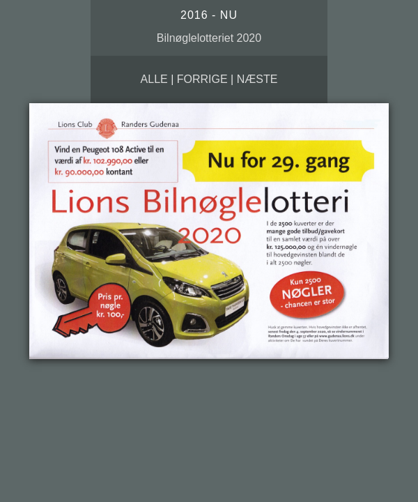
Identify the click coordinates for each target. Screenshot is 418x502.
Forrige (202, 79)
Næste (257, 79)
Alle (154, 79)
